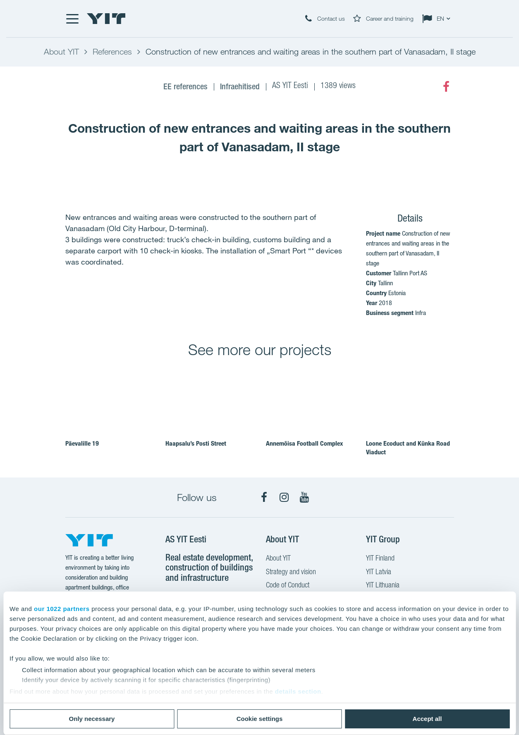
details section (298, 691)
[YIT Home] (106, 18)
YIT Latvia (378, 572)
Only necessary (92, 718)
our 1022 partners (61, 608)
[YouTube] (304, 497)
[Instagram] (284, 497)
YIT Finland (380, 559)
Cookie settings (260, 718)
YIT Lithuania (382, 585)
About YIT (278, 559)
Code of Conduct (287, 585)
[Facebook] (446, 86)
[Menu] (72, 19)
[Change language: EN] (438, 19)
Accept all (427, 718)
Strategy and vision (291, 572)
